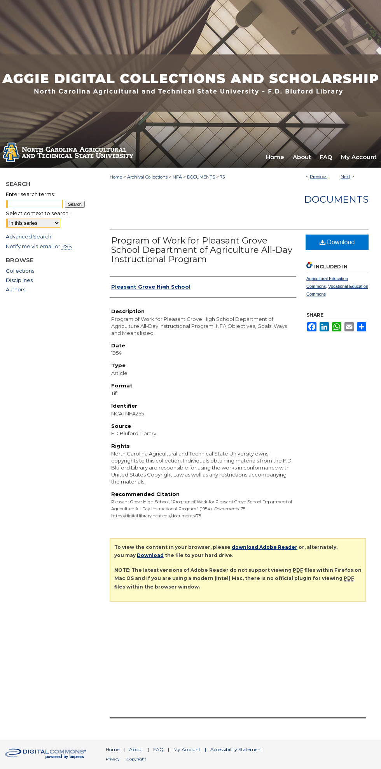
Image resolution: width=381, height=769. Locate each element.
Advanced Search (28, 236)
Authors (15, 289)
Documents (336, 199)
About (136, 749)
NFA (177, 177)
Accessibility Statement (236, 749)
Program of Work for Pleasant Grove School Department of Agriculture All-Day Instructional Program (201, 250)
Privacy (112, 759)
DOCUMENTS (201, 177)
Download (337, 242)
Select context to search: (38, 213)
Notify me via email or (39, 246)
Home (116, 177)
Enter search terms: (30, 194)
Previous (318, 176)
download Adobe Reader (264, 547)
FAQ (158, 749)
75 (222, 177)
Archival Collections (147, 177)
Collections (20, 271)
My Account (187, 749)
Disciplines (19, 280)
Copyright (136, 759)
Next (345, 176)
